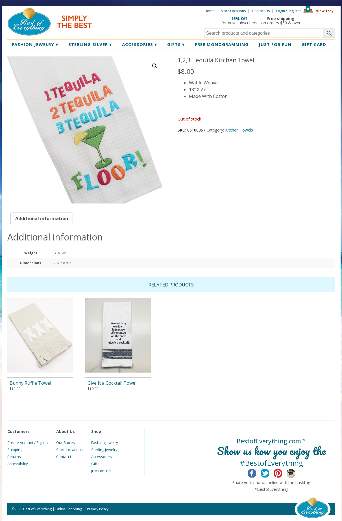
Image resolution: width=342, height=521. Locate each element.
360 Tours (319, 20)
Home (209, 10)
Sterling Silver (90, 44)
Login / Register (288, 10)
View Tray (325, 10)
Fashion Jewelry (35, 44)
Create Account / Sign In (27, 442)
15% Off (239, 18)
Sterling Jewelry (104, 449)
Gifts (176, 44)
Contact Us (261, 10)
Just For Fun (101, 470)
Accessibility (17, 463)
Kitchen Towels (239, 130)
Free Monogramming (222, 44)
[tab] (41, 218)
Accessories (139, 44)
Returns (14, 456)
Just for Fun (275, 44)
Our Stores (65, 442)
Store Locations (233, 10)
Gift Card (314, 44)
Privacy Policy (97, 509)
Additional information (41, 218)
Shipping (14, 449)
